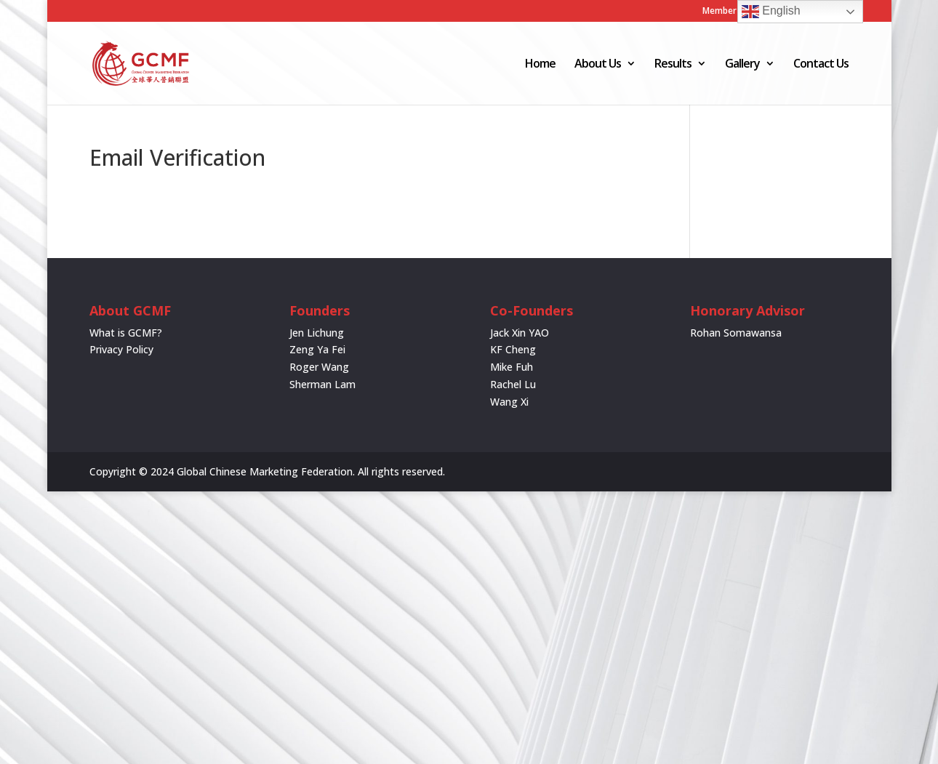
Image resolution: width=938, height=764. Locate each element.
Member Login (732, 12)
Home (540, 64)
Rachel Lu (513, 384)
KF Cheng (513, 349)
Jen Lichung (316, 332)
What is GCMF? (125, 332)
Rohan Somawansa (736, 332)
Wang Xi (509, 402)
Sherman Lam (322, 384)
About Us (597, 64)
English (771, 11)
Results (673, 64)
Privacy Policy (121, 349)
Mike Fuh (511, 367)
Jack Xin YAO (519, 332)
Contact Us (821, 64)
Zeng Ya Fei (317, 349)
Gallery (742, 64)
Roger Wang (319, 367)
